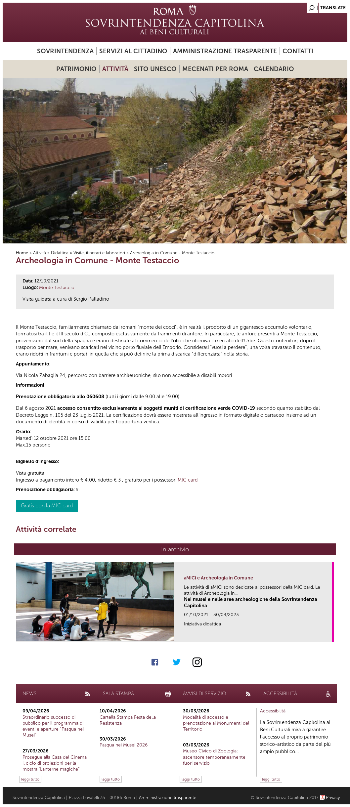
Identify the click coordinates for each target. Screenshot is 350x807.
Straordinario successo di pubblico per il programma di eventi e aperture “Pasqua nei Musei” (53, 726)
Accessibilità (272, 711)
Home (22, 252)
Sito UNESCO (155, 69)
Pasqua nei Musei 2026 (124, 745)
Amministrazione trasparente (225, 51)
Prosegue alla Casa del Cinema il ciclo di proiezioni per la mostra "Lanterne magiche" (54, 763)
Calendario (274, 69)
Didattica (59, 252)
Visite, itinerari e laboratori (99, 252)
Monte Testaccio (56, 287)
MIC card (188, 480)
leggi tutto (30, 779)
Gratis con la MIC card (47, 505)
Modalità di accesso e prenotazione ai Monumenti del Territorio (216, 723)
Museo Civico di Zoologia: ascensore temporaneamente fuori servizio (214, 757)
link (329, 635)
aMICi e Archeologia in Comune (218, 578)
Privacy (333, 797)
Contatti (298, 51)
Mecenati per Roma (215, 69)
